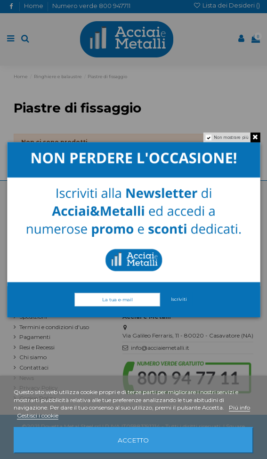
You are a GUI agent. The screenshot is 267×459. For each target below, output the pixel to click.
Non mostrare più (231, 137)
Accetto (133, 440)
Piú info (239, 407)
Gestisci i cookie (37, 415)
